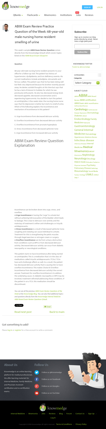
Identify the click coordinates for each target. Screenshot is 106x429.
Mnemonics (50, 15)
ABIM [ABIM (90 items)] (83, 95)
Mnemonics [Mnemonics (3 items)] (78, 155)
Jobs (78, 15)
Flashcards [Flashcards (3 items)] (86, 123)
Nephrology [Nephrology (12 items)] (88, 154)
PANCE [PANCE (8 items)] (77, 161)
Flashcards (33, 15)
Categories (78, 78)
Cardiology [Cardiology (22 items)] (81, 109)
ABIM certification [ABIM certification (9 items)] (88, 100)
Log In (53, 417)
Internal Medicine (18, 413)
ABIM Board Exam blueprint (36, 55)
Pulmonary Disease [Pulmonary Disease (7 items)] (82, 168)
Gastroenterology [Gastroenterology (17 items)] (84, 126)
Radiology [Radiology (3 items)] (94, 168)
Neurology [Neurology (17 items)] (80, 158)
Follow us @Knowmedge (52, 372)
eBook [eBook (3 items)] (85, 116)
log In (10, 330)
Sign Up (91, 413)
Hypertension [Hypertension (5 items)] (79, 137)
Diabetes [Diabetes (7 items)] (78, 115)
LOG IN (100, 7)
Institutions (66, 15)
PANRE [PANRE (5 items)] (83, 162)
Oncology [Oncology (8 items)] (91, 158)
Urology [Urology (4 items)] (82, 175)
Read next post (23, 312)
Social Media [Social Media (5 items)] (93, 171)
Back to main (57, 312)
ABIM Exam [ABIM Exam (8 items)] (79, 103)
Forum (69, 413)
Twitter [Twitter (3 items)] (76, 175)
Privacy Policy (81, 424)
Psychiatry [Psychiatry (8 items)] (91, 165)
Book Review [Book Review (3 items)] (84, 106)
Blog (61, 413)
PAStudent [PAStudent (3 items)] (89, 162)
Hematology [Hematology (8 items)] (90, 133)
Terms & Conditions (64, 424)
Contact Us (79, 413)
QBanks (18, 15)
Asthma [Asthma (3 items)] (76, 106)
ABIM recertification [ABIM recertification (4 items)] (91, 103)
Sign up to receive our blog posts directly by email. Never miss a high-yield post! (86, 39)
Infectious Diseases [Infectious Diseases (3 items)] (80, 144)
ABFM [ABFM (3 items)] (76, 96)
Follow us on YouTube (50, 393)
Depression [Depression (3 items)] (83, 113)
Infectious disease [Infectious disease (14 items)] (84, 140)
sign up (87, 7)
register (18, 330)
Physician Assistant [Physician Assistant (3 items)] (80, 165)
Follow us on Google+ (50, 386)
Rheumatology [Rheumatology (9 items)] (81, 171)
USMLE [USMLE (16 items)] (89, 174)
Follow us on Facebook (51, 379)
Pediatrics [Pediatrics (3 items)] (96, 162)
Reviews (89, 15)
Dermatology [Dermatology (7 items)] (93, 112)
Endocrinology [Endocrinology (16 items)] (82, 118)
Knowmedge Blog (30, 294)
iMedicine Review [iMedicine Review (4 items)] (91, 137)
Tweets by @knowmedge (81, 67)
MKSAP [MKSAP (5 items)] (91, 151)
